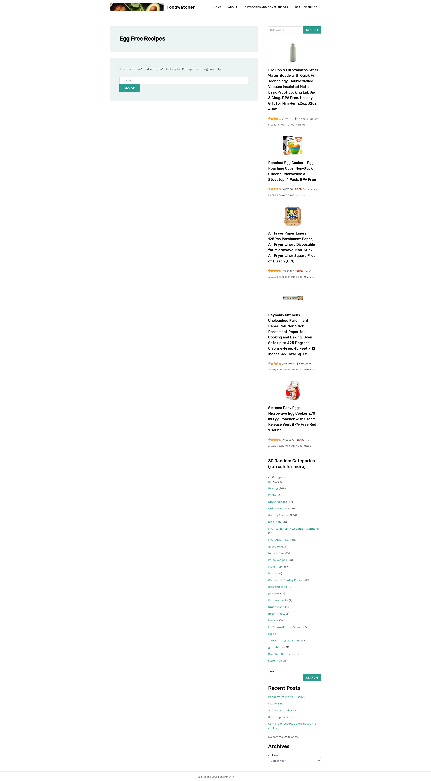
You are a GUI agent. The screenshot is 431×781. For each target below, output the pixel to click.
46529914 (288, 270)
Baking (273, 487)
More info (309, 124)
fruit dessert (276, 605)
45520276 (289, 438)
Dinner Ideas (277, 500)
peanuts (274, 592)
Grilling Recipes (278, 514)
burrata (273, 619)
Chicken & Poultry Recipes (286, 579)
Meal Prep (275, 565)
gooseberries (276, 646)
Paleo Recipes (277, 558)
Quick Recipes (277, 507)
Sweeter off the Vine (281, 652)
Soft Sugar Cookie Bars (283, 709)
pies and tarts (277, 585)
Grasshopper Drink (280, 715)
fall (270, 480)
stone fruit (275, 659)
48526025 (289, 362)
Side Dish (274, 520)
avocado (274, 545)
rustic (272, 632)
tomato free (276, 552)
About (231, 7)
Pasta (272, 493)
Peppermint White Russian (286, 695)
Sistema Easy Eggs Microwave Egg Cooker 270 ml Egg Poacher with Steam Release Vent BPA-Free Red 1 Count (292, 417)
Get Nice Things (306, 7)
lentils (272, 572)
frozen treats (276, 612)
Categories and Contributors (265, 7)
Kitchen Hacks (278, 599)
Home (215, 7)
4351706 (288, 188)
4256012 (288, 118)
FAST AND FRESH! (279, 538)
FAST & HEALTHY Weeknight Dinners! (293, 527)
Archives (273, 754)
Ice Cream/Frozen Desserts (286, 625)
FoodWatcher (181, 7)
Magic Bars (275, 702)
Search (312, 30)
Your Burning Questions (284, 639)
